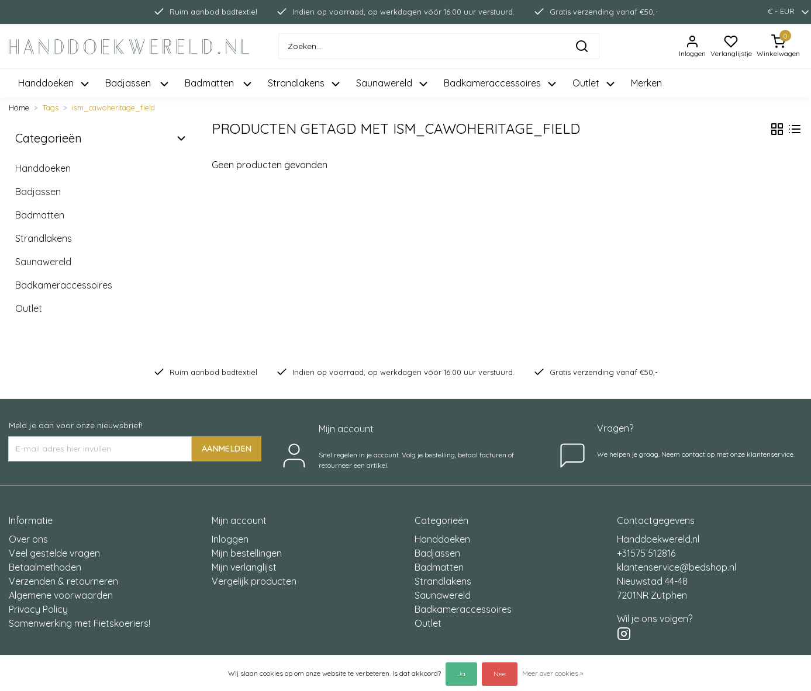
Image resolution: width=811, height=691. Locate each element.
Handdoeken (43, 168)
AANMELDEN (226, 448)
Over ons (28, 539)
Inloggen (230, 539)
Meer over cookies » (552, 673)
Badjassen (38, 191)
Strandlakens (43, 238)
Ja (461, 673)
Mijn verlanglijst (244, 567)
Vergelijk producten (254, 581)
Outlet (28, 308)
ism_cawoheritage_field (113, 107)
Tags (50, 107)
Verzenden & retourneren (63, 581)
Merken (646, 83)
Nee (499, 673)
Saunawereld (43, 262)
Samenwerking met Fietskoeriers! (79, 623)
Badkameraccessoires (63, 285)
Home (19, 107)
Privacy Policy (38, 609)
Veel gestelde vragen (54, 553)
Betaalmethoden (45, 567)
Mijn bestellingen (247, 553)
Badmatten (39, 215)
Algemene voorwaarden (61, 595)
